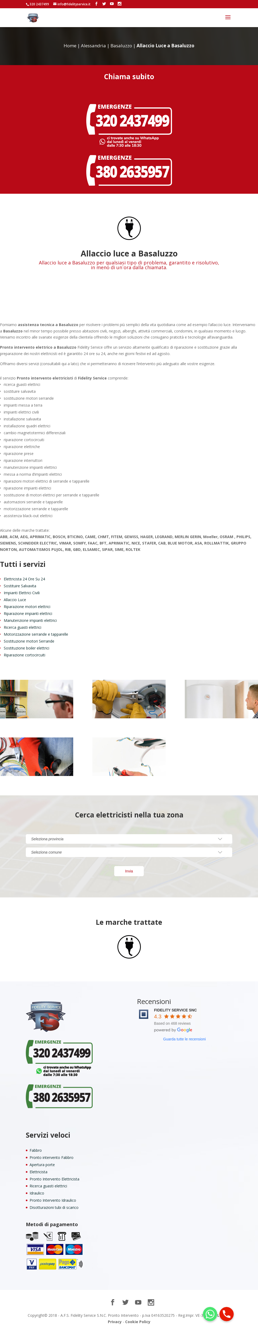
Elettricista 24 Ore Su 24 (24, 578)
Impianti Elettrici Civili (22, 592)
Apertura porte (42, 1164)
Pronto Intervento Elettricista (54, 1179)
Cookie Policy (137, 1321)
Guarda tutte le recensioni (184, 1039)
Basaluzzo (121, 46)
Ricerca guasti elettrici (22, 627)
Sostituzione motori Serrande (29, 641)
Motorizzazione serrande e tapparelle (36, 634)
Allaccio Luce (15, 599)
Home (70, 46)
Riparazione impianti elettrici (28, 613)
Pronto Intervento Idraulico (53, 1200)
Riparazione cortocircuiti (24, 654)
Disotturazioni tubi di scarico (54, 1207)
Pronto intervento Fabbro (51, 1157)
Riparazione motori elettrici (27, 606)
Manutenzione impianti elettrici (30, 620)
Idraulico (37, 1193)
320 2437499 (39, 4)
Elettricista (38, 1171)
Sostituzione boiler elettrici (26, 648)
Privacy (115, 1321)
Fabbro (36, 1150)
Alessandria (93, 46)
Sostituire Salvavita (20, 585)
